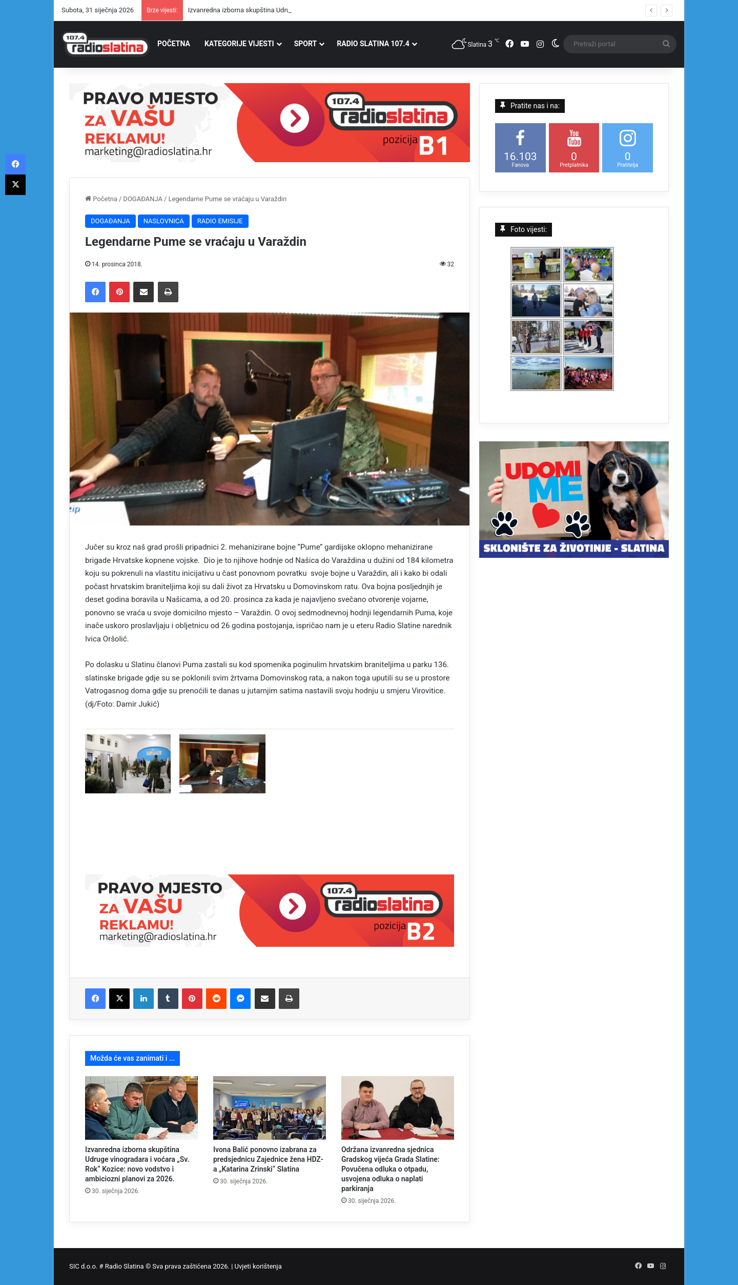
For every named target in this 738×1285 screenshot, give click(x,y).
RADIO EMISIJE (220, 221)
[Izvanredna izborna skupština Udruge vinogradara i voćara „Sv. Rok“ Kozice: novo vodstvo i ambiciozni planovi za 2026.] (141, 1108)
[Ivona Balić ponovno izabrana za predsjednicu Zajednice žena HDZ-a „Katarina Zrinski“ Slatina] (269, 1108)
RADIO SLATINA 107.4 (373, 44)
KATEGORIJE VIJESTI (239, 44)
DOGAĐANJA (142, 199)
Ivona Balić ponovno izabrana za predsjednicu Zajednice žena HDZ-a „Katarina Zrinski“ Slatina (268, 1159)
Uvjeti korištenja (258, 1266)
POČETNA (173, 44)
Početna (101, 199)
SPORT (305, 44)
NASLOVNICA (164, 221)
